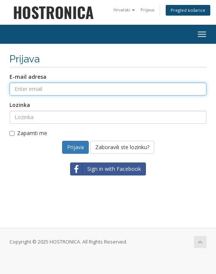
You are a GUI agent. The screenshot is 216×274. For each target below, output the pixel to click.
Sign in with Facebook (105, 169)
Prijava (147, 10)
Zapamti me (28, 133)
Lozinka (20, 104)
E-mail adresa (28, 76)
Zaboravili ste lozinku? (122, 147)
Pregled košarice (188, 10)
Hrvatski (124, 10)
